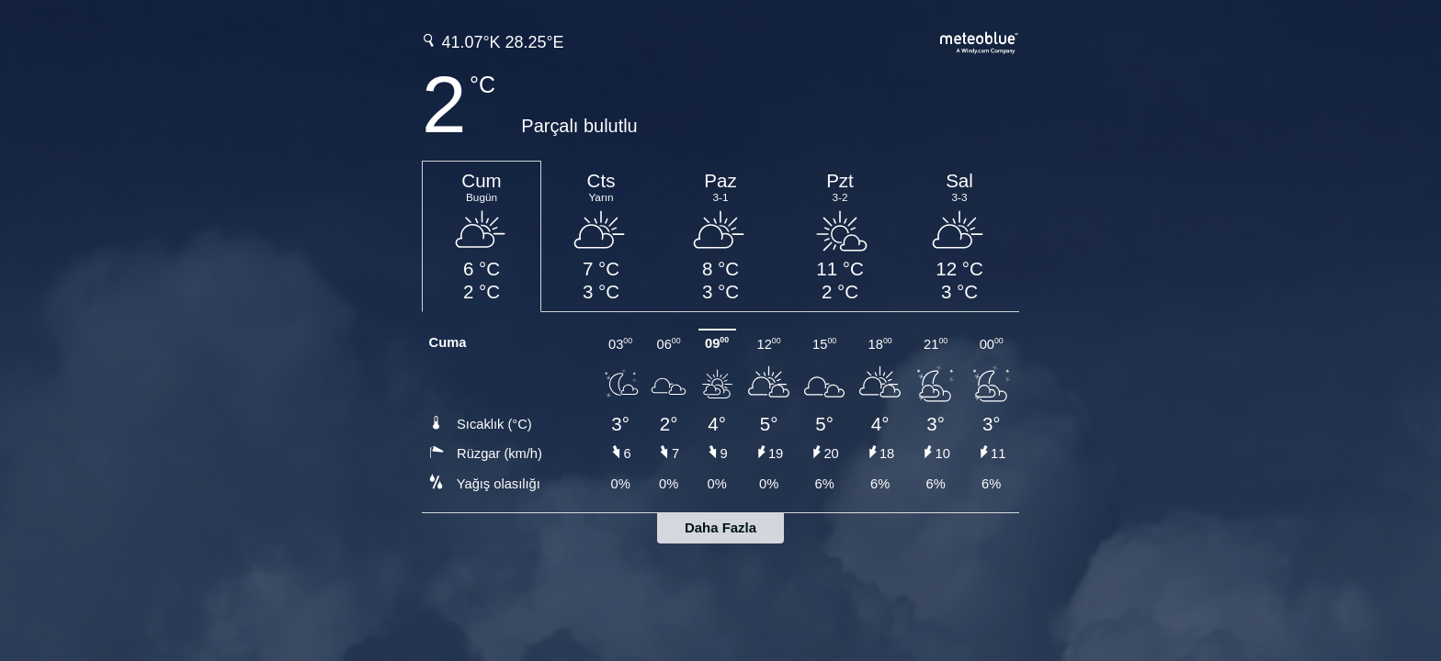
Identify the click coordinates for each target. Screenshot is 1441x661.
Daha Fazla (720, 527)
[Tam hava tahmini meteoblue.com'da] (979, 40)
